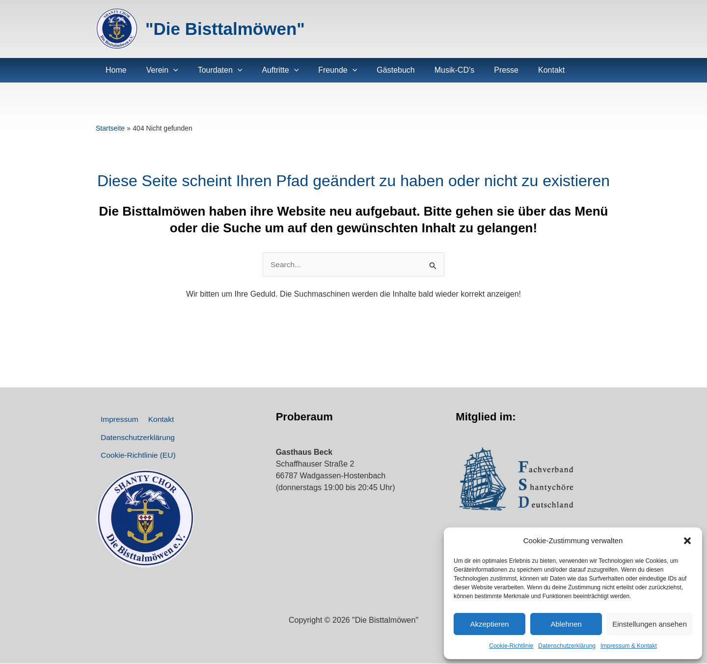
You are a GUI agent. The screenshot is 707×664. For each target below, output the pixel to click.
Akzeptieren (489, 624)
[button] (687, 541)
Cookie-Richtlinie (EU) (136, 464)
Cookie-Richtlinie (511, 645)
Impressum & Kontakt (628, 645)
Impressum (117, 421)
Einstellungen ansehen (649, 624)
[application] (167, 70)
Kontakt (155, 421)
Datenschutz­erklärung (567, 645)
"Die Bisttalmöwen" (225, 28)
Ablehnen (565, 624)
